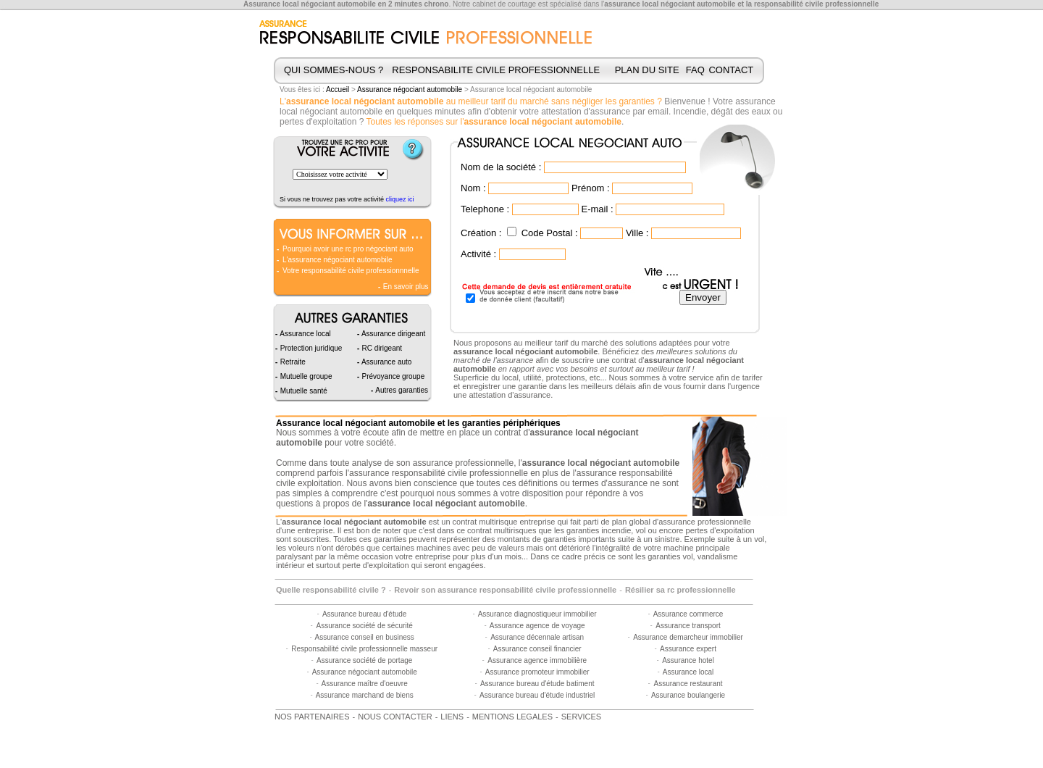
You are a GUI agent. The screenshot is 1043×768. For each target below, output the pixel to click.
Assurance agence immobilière (537, 660)
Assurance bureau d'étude (364, 614)
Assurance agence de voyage (537, 626)
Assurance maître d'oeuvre (365, 684)
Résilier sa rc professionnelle (680, 589)
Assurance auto (386, 362)
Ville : (637, 233)
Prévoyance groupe (392, 376)
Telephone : (485, 209)
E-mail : (597, 209)
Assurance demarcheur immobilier (688, 637)
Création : (481, 233)
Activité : (478, 254)
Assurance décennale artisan (537, 637)
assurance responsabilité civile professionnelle (438, 473)
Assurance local (688, 672)
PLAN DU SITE (647, 69)
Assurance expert (688, 649)
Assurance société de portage (364, 660)
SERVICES (581, 716)
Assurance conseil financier (537, 649)
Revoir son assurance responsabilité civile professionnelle (505, 589)
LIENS (452, 716)
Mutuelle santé (302, 391)
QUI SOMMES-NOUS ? (333, 69)
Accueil (337, 89)
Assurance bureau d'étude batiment (537, 684)
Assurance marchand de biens (365, 695)
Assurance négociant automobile (409, 89)
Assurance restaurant (687, 684)
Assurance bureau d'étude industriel (537, 695)
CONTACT (730, 69)
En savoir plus (405, 287)
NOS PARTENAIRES (312, 716)
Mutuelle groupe (305, 376)
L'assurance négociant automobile (337, 260)
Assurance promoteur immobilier (537, 672)
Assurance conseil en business (364, 637)
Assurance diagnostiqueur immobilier (537, 614)
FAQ (695, 69)
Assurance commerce (688, 614)
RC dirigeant (381, 348)
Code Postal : (550, 233)
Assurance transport (688, 626)
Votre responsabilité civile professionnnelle (350, 271)
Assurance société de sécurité (364, 626)
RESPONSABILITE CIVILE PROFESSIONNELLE (496, 69)
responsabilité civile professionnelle (816, 4)
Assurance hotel (688, 660)
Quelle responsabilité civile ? (331, 589)
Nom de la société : (501, 167)
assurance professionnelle (463, 463)
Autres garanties (401, 390)
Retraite (292, 362)
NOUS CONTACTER (395, 716)
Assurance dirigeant (393, 334)
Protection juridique (310, 348)
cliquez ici (400, 199)
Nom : (473, 188)
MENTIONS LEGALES (512, 716)
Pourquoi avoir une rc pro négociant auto (348, 249)
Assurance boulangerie (688, 695)
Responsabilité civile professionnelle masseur (364, 649)
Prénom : (590, 188)
